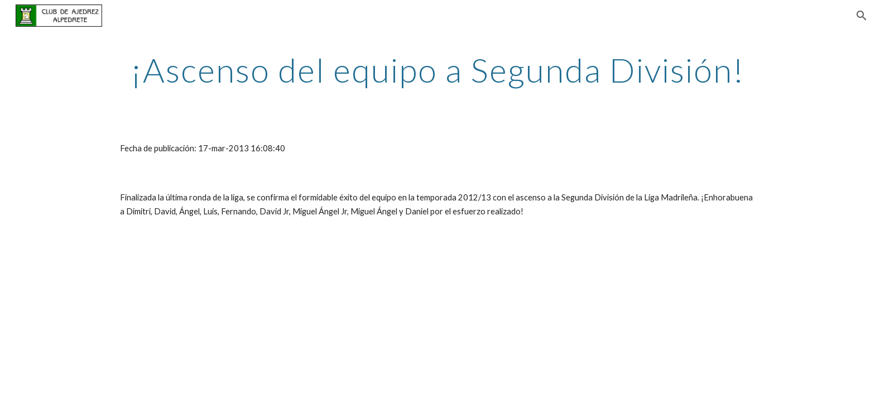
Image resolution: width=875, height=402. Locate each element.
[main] (437, 70)
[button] (861, 15)
